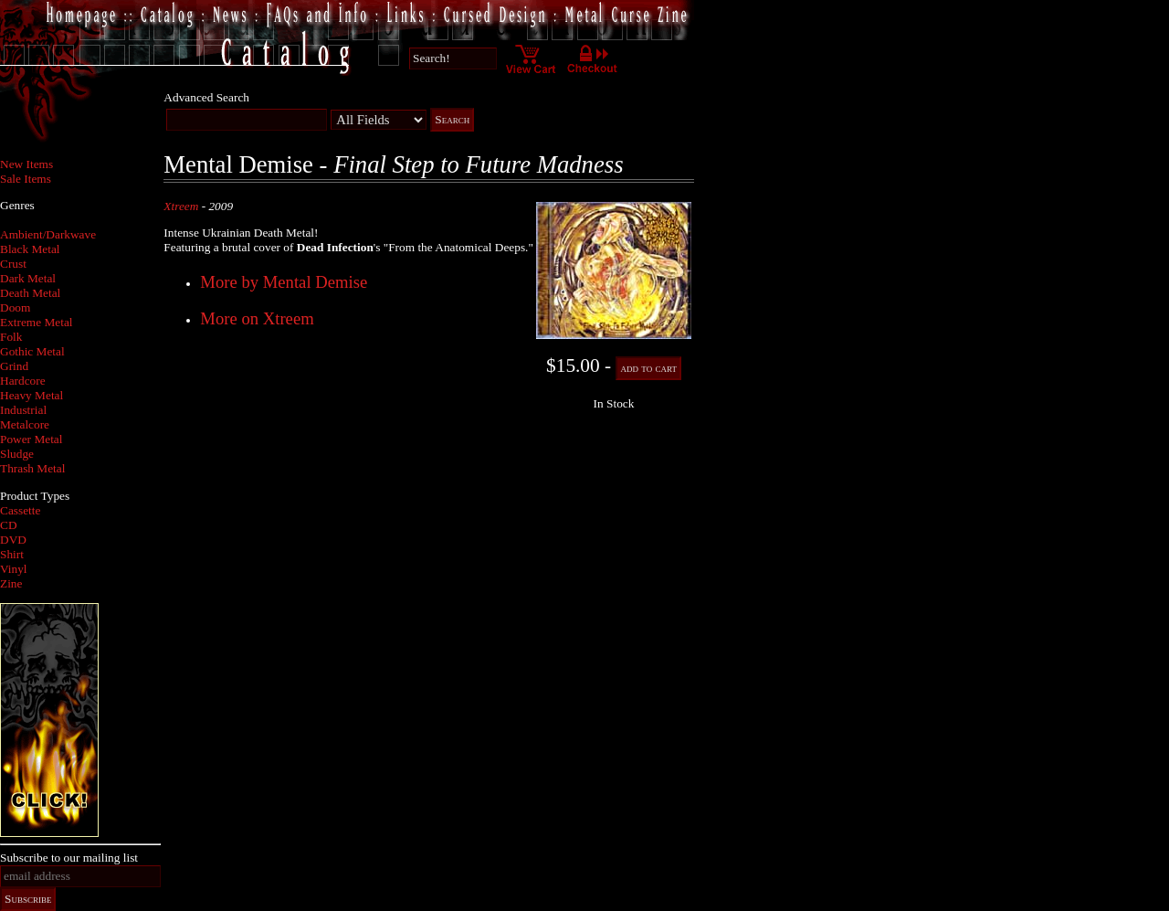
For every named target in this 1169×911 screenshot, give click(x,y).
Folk (11, 337)
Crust (13, 263)
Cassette (20, 510)
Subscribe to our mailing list (69, 857)
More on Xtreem (256, 318)
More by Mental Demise (283, 281)
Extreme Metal (36, 322)
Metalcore (24, 424)
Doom (15, 307)
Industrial (23, 410)
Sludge (17, 454)
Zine (11, 583)
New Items (26, 164)
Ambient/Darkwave (48, 234)
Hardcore (23, 380)
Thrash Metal (32, 468)
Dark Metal (28, 278)
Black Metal (30, 249)
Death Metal (30, 293)
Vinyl (13, 569)
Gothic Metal (32, 351)
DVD (13, 539)
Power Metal (31, 439)
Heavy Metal (31, 395)
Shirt (12, 554)
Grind (14, 366)
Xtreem (180, 206)
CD (8, 525)
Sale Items (25, 178)
